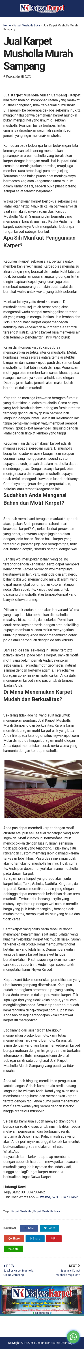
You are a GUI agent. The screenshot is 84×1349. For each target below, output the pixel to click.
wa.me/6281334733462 (59, 1197)
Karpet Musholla (21, 1211)
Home (7, 25)
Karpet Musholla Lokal (27, 25)
